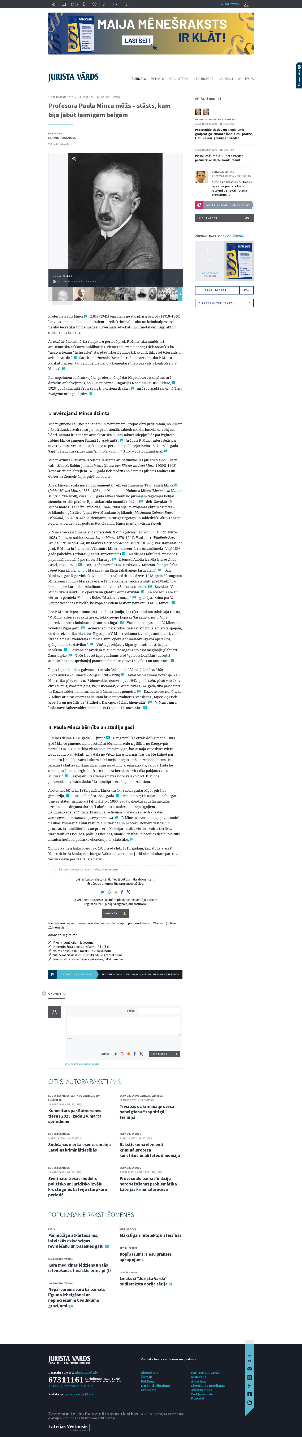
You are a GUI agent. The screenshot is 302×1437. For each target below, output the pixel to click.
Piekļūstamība (202, 1394)
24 (172, 660)
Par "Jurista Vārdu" (206, 1373)
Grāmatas (148, 1390)
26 (139, 691)
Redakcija (199, 1377)
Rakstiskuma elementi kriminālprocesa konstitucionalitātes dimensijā (150, 1150)
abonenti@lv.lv (86, 1373)
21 (91, 644)
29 (108, 737)
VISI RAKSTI (224, 218)
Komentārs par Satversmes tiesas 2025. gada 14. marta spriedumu (75, 1116)
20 (83, 627)
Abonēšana (149, 1373)
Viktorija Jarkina (206, 119)
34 (131, 839)
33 (116, 817)
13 (80, 564)
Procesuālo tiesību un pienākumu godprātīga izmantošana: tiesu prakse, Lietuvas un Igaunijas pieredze (224, 133)
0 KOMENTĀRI (57, 993)
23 (70, 655)
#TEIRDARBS (203, 79)
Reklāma (148, 1381)
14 (159, 570)
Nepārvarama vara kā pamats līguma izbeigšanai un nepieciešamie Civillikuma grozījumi (76, 1298)
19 (122, 622)
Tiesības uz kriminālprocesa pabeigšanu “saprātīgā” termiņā (147, 1112)
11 (123, 553)
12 (114, 559)
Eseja (51, 1229)
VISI (118, 1081)
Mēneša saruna (129, 1272)
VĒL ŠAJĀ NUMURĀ (208, 99)
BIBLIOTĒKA (179, 79)
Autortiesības (201, 1390)
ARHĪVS (244, 79)
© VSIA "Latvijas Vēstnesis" (162, 1414)
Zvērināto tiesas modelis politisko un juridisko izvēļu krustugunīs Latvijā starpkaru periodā (77, 1187)
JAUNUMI (226, 79)
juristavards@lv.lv (79, 1394)
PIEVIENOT (159, 1053)
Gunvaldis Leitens (223, 171)
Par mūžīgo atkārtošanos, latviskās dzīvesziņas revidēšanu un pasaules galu (76, 1240)
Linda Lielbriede (152, 1095)
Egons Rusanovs (62, 138)
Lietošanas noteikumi (208, 1386)
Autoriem (198, 1381)
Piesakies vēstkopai (224, 302)
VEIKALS (157, 79)
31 (67, 795)
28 (145, 707)
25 (122, 674)
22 (65, 649)
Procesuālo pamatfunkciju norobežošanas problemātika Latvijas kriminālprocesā (148, 1184)
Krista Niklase (227, 119)
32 (117, 795)
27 (150, 702)
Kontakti (197, 1398)
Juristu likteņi (110, 97)
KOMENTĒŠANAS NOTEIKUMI (82, 1064)
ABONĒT (111, 913)
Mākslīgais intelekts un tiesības (151, 1235)
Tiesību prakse (128, 1248)
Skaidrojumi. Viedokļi (61, 1259)
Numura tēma (128, 1229)
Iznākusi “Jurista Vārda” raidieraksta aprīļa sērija (144, 1281)
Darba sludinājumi (155, 1386)
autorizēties (230, 4)
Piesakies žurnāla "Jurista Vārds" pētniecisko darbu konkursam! (219, 158)
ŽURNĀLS (139, 79)
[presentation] (159, 1043)
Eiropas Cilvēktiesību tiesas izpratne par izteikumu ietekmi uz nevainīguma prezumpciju (232, 188)
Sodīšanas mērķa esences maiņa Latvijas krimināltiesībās (79, 1147)
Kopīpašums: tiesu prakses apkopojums (146, 1256)
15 (150, 586)
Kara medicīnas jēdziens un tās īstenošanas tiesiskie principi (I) (79, 1267)
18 (173, 602)
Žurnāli (146, 1377)
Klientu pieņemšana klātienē (70, 1386)
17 (134, 597)
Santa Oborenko (81, 1095)
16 (142, 591)
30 (66, 775)
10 (141, 501)
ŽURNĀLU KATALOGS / (220, 236)
